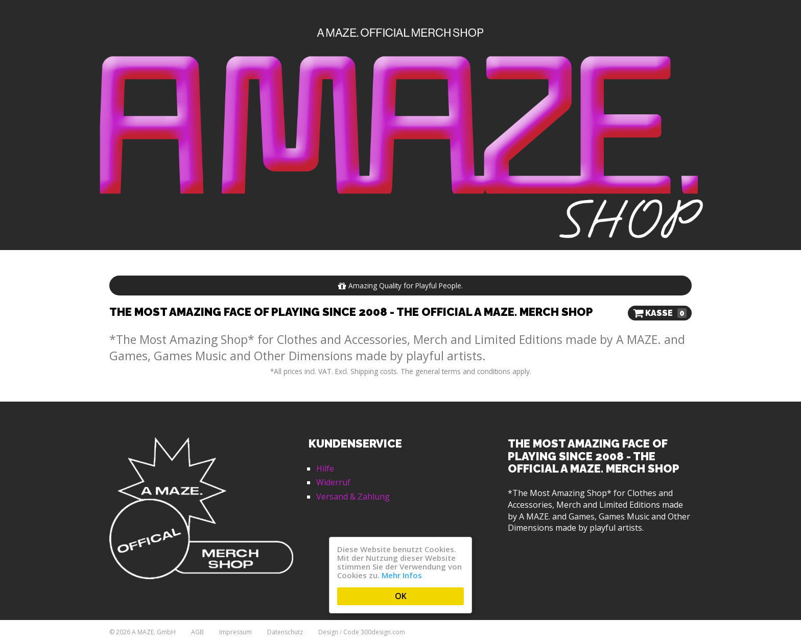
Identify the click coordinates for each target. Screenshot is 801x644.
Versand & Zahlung (353, 496)
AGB (197, 632)
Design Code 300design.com (361, 632)
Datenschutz (285, 632)
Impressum (235, 632)
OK (401, 596)
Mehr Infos (402, 575)
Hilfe (325, 468)
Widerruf (333, 482)
